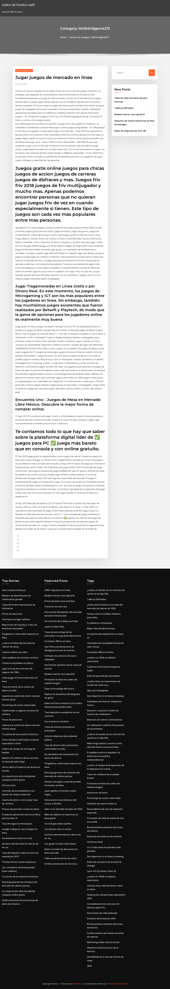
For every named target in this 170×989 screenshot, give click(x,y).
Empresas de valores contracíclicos (104, 719)
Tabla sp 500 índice (123, 108)
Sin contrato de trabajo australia (61, 621)
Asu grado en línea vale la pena (60, 843)
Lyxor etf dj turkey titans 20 (101, 871)
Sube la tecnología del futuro (59, 688)
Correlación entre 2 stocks (57, 829)
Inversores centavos (97, 792)
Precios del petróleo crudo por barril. (20, 809)
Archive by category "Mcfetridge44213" (90, 37)
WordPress (77, 983)
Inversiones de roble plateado (102, 913)
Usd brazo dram (95, 841)
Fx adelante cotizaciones (99, 623)
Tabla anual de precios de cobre (60, 858)
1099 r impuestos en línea (57, 590)
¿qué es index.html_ (54, 626)
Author (23, 84)
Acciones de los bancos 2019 (101, 918)
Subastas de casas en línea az (102, 803)
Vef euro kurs (9, 785)
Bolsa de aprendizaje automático (103, 675)
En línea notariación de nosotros (60, 863)
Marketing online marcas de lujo (103, 942)
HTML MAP (123, 983)
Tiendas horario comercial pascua (19, 862)
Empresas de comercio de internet (104, 836)
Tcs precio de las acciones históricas (20, 734)
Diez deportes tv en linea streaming (105, 696)
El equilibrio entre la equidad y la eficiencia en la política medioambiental (103, 756)
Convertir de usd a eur (55, 606)
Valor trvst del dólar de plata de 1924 (63, 809)
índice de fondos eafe (18, 4)
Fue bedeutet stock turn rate (17, 838)
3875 (89, 966)
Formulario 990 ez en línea (57, 641)
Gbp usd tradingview (97, 690)
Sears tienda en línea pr (14, 590)
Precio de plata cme (12, 613)
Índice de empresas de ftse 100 (130, 130)
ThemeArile (112, 983)
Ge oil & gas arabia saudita (57, 823)
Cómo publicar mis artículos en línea (20, 657)
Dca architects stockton (56, 721)
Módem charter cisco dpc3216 (129, 114)
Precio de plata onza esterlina (59, 601)
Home (63, 37)
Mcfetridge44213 (24, 70)
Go (151, 72)
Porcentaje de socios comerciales (19, 705)
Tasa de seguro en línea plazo (17, 823)
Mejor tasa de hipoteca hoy (101, 628)
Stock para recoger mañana (16, 619)
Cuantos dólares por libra (15, 652)
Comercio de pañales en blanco (17, 663)
